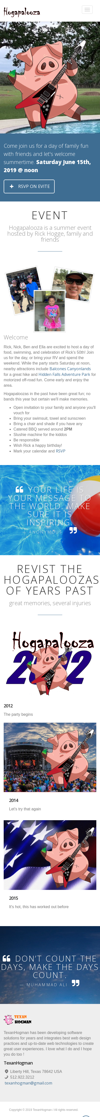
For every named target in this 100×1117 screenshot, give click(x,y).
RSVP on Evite (29, 186)
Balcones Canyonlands (70, 368)
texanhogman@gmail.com (28, 1083)
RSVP (60, 451)
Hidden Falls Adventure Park (64, 374)
